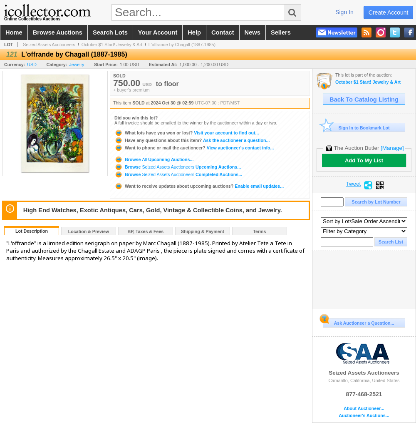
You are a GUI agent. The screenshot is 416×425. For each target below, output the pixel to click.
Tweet (353, 184)
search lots (110, 32)
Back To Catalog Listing (364, 99)
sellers (281, 32)
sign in (344, 12)
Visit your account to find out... (186, 132)
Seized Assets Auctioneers (49, 44)
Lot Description (31, 231)
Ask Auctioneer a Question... (358, 322)
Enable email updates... (199, 186)
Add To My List (364, 160)
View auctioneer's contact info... (194, 147)
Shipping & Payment (202, 231)
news (252, 32)
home (13, 32)
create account (389, 12)
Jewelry (76, 64)
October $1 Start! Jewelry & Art (112, 44)
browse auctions (57, 32)
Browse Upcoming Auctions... (153, 159)
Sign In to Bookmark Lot (356, 127)
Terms (259, 231)
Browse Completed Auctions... (178, 174)
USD (32, 64)
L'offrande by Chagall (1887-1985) (182, 44)
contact (222, 32)
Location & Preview (88, 231)
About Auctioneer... (364, 408)
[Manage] (392, 148)
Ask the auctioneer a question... (192, 140)
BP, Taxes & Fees (146, 231)
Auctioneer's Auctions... (364, 415)
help (194, 32)
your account (157, 32)
